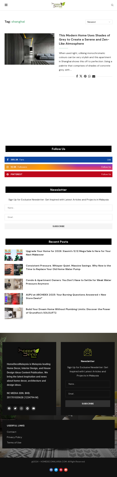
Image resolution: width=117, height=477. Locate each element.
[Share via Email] (93, 76)
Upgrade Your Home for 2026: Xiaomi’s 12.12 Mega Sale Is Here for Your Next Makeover (68, 253)
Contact (11, 432)
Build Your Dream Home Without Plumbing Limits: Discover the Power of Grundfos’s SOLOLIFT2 (68, 311)
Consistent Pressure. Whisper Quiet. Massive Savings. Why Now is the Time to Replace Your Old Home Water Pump (68, 267)
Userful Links (16, 425)
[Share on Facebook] (77, 76)
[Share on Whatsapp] (89, 76)
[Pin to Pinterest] (85, 76)
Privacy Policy (14, 437)
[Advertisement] (58, 115)
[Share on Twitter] (80, 76)
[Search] (112, 5)
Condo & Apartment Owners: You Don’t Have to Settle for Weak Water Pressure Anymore (68, 282)
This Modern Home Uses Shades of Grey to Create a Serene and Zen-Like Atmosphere (84, 39)
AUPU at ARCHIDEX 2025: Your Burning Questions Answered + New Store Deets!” (66, 296)
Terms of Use (14, 442)
